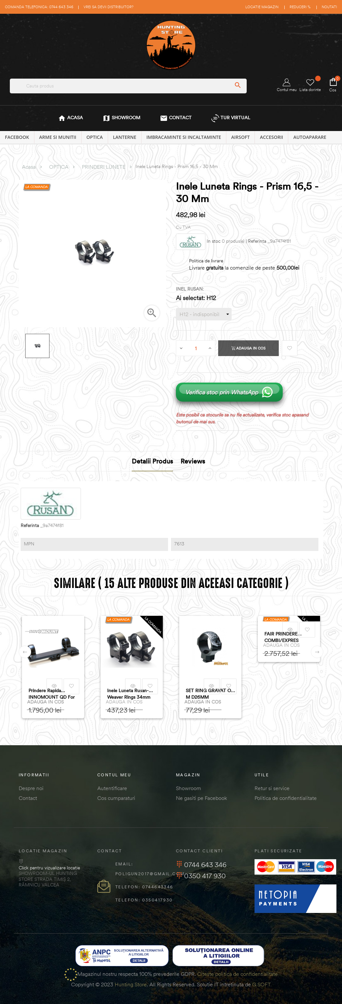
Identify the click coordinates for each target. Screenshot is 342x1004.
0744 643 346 (201, 865)
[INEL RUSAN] (204, 314)
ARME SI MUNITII (57, 137)
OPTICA (94, 137)
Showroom (188, 788)
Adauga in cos (248, 348)
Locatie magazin (261, 7)
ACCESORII (271, 137)
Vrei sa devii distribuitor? (108, 7)
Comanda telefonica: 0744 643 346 (39, 7)
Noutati (329, 7)
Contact (28, 798)
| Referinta (256, 241)
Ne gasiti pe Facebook (201, 798)
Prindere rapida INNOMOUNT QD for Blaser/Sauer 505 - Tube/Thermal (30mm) (52, 694)
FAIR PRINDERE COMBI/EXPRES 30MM (281, 637)
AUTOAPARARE (309, 137)
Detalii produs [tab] (152, 461)
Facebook (17, 137)
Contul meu (286, 85)
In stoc (213, 241)
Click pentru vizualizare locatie (49, 868)
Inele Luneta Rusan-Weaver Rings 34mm (128, 694)
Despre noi (31, 788)
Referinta (30, 525)
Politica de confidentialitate (286, 798)
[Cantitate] (196, 348)
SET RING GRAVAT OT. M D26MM (210, 694)
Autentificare (112, 788)
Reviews (192, 461)
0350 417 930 (201, 876)
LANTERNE (124, 137)
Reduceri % (300, 7)
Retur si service (272, 788)
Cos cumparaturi (116, 798)
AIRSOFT (240, 137)
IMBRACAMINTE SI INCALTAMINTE (183, 137)
